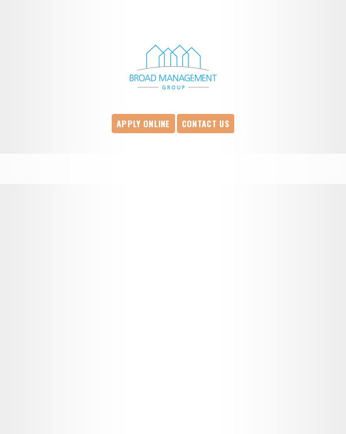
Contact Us (205, 123)
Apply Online (143, 123)
